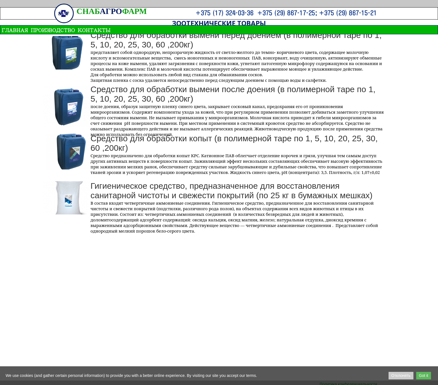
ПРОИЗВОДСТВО (53, 30)
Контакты (94, 30)
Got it (423, 375)
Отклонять (401, 375)
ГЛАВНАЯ (15, 30)
